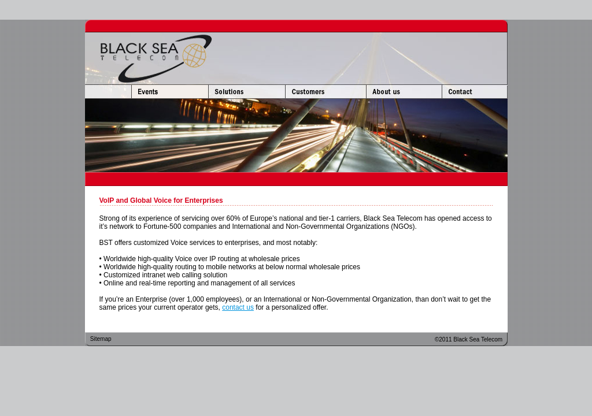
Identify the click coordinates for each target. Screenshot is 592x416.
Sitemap (101, 339)
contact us (238, 307)
